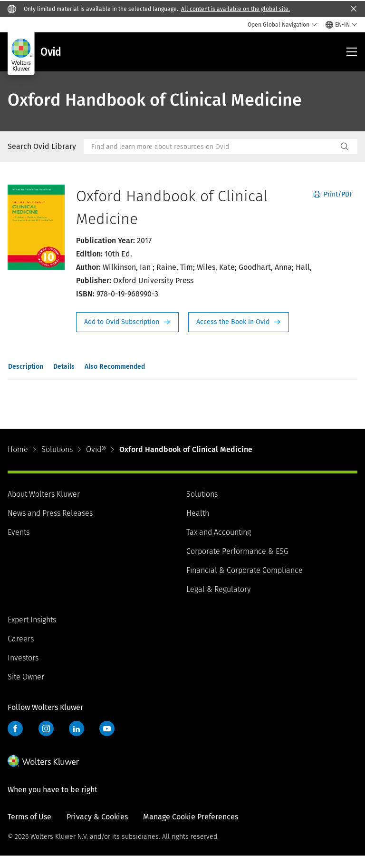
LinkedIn (76, 728)
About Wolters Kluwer (44, 494)
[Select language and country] (341, 24)
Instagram (46, 728)
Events (18, 532)
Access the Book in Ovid (238, 322)
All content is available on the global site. (235, 9)
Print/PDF (333, 194)
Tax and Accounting (218, 532)
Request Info (127, 322)
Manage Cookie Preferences (190, 816)
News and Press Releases (50, 513)
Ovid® (96, 449)
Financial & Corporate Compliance (244, 570)
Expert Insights (32, 619)
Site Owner (26, 676)
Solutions (57, 449)
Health (197, 513)
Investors (23, 657)
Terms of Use (29, 816)
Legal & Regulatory (218, 589)
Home (18, 449)
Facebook (15, 728)
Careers (21, 638)
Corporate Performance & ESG (237, 551)
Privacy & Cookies (97, 816)
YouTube (107, 728)
